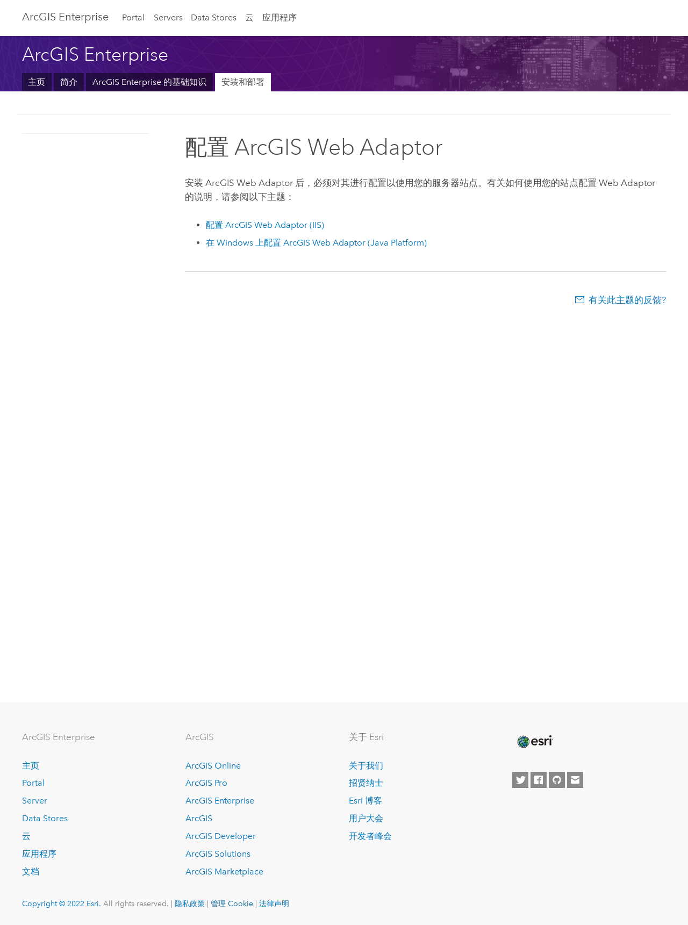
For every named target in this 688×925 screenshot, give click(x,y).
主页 (36, 82)
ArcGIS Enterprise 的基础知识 (149, 82)
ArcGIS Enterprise (65, 16)
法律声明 (274, 903)
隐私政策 (190, 903)
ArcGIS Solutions (217, 854)
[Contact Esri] (575, 780)
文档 (30, 871)
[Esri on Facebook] (539, 780)
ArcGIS (198, 818)
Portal (133, 17)
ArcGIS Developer (220, 836)
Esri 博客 (365, 800)
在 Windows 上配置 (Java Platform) (316, 243)
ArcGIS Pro (206, 783)
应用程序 (279, 17)
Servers (168, 17)
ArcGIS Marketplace (224, 871)
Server (34, 800)
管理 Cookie (232, 903)
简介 (68, 82)
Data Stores (213, 17)
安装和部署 (242, 82)
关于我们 (366, 766)
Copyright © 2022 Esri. (61, 903)
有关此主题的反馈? (627, 300)
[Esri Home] (534, 742)
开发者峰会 (370, 836)
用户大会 (366, 818)
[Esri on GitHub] (557, 780)
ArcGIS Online (213, 766)
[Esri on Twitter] (520, 780)
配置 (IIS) (265, 225)
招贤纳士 (366, 783)
